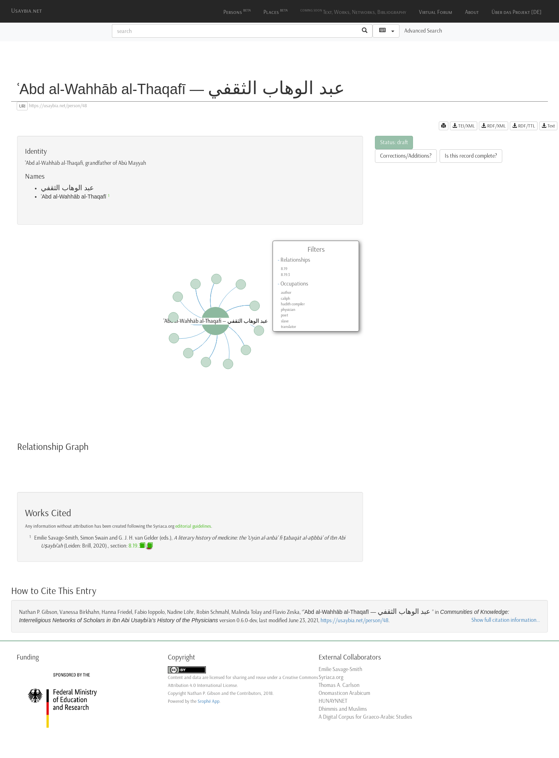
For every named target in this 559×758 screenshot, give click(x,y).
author (286, 292)
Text (548, 126)
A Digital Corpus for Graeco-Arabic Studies (365, 717)
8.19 (284, 268)
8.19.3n (136, 545)
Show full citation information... (505, 620)
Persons (237, 11)
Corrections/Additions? (406, 155)
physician (288, 309)
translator (288, 326)
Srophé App (208, 701)
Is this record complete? (471, 155)
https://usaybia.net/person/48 (354, 620)
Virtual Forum (435, 12)
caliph (285, 298)
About (472, 12)
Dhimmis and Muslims (343, 709)
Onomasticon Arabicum (344, 693)
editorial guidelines (193, 526)
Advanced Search (423, 30)
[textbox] (234, 31)
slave (285, 321)
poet (284, 315)
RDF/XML (493, 126)
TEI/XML (463, 126)
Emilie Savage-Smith (340, 669)
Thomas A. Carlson (339, 685)
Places (275, 11)
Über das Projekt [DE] (517, 12)
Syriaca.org (331, 677)
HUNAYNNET (333, 701)
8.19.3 (285, 274)
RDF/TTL (523, 126)
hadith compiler (293, 304)
